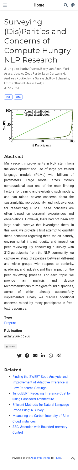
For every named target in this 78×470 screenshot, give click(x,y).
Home (39, 5)
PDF (8, 96)
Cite (18, 96)
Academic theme (40, 457)
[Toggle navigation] (5, 5)
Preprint (10, 323)
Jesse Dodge (35, 83)
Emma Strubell (14, 83)
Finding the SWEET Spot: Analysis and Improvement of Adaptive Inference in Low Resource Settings (40, 382)
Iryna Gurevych (37, 78)
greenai (10, 346)
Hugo (58, 457)
